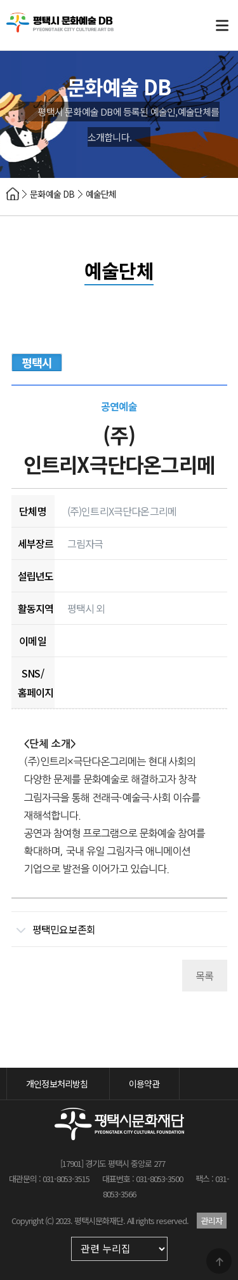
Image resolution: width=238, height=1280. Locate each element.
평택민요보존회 (53, 924)
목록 (204, 975)
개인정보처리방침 (57, 1083)
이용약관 (144, 1083)
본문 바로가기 (0, 0)
